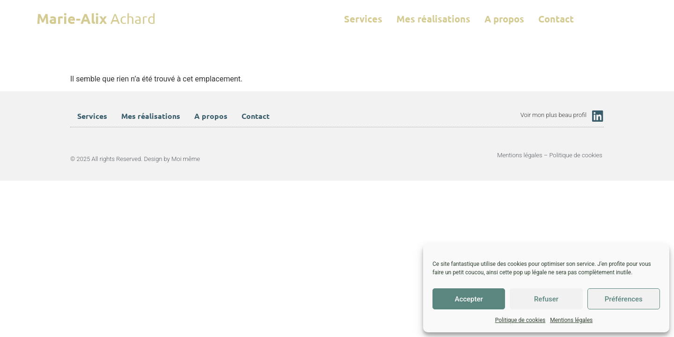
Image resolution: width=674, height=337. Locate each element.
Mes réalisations (433, 19)
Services (363, 19)
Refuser (546, 299)
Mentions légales (571, 320)
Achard (96, 18)
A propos (504, 19)
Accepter (468, 299)
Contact (556, 19)
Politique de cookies (520, 320)
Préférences (624, 299)
